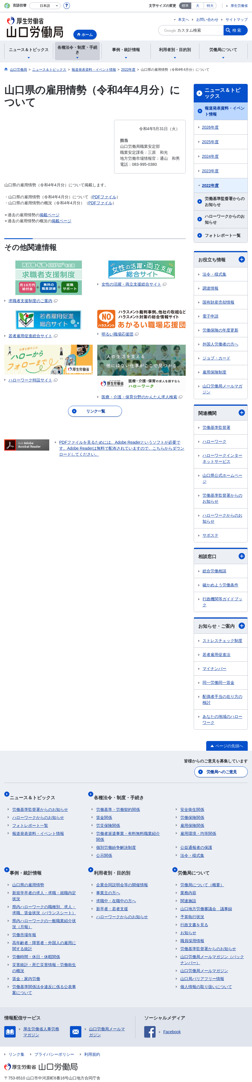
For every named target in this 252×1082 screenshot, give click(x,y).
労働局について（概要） (202, 873)
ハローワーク (214, 441)
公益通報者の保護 (196, 841)
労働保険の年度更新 (220, 330)
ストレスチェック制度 (222, 640)
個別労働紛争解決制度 (116, 841)
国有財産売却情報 (218, 302)
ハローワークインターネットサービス (222, 458)
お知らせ (188, 921)
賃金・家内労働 (26, 966)
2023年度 (210, 171)
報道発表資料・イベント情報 (225, 111)
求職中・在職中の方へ (116, 889)
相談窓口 (221, 556)
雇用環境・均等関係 (198, 827)
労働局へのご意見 (222, 771)
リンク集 (16, 1042)
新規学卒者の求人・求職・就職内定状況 (44, 884)
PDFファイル (104, 197)
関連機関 (221, 412)
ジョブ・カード (216, 358)
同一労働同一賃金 (218, 682)
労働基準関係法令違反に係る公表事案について (44, 977)
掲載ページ (49, 215)
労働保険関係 (192, 811)
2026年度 (210, 127)
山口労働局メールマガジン (222, 389)
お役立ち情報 (221, 259)
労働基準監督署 (216, 427)
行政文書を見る (194, 913)
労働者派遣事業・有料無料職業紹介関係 (128, 830)
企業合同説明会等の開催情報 (122, 873)
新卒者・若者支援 (112, 897)
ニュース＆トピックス (222, 93)
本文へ (183, 19)
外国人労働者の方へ (220, 344)
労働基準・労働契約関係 (118, 803)
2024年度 (210, 156)
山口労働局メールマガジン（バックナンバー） (212, 947)
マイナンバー (214, 668)
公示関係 (104, 849)
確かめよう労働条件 (220, 585)
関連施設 (188, 889)
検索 (237, 30)
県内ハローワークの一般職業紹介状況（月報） (44, 912)
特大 (210, 6)
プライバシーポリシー (54, 1042)
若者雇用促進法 (216, 654)
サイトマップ (237, 19)
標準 (185, 6)
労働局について (196, 863)
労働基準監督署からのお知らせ (225, 201)
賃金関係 (104, 811)
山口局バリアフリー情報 (202, 966)
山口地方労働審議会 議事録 (206, 897)
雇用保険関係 (192, 819)
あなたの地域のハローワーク (222, 719)
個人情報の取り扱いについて (206, 974)
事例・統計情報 (28, 863)
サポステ (210, 535)
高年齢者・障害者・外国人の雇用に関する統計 (44, 933)
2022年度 (210, 185)
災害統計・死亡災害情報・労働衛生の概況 (44, 955)
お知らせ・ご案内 (221, 626)
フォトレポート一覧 (223, 235)
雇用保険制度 (214, 372)
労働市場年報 (24, 922)
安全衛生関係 (192, 803)
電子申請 (210, 316)
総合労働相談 (214, 571)
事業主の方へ (108, 881)
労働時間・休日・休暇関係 (36, 944)
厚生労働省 (239, 6)
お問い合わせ (207, 19)
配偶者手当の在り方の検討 (222, 699)
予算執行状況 (192, 905)
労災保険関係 (108, 819)
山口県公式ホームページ (222, 478)
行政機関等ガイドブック (222, 602)
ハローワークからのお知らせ (225, 219)
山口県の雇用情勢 (28, 873)
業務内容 (188, 881)
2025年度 (210, 142)
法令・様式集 (214, 274)
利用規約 (92, 1042)
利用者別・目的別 (114, 863)
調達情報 (210, 288)
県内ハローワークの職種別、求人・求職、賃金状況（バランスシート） (44, 898)
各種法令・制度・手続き (121, 793)
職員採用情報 (192, 928)
